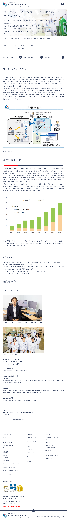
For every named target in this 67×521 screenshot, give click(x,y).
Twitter (5, 448)
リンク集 (29, 457)
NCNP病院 (6, 379)
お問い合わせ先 (50, 461)
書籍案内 (29, 462)
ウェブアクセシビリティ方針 (53, 456)
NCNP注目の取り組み (14, 38)
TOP (4, 38)
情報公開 (5, 441)
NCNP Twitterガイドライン (53, 458)
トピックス (30, 435)
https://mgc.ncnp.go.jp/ (11, 365)
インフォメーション (33, 442)
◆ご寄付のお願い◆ (8, 443)
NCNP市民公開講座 (51, 450)
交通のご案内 (31, 450)
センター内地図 (31, 453)
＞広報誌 (5, 415)
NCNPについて (7, 435)
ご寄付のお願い (50, 448)
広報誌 (5, 438)
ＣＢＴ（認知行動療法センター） (11, 476)
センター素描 (49, 453)
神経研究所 (6, 459)
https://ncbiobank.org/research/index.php (17, 274)
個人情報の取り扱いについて (54, 443)
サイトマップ (49, 445)
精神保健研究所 (7, 461)
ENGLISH (48, 470)
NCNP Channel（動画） (9, 446)
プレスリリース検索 (32, 438)
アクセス (29, 447)
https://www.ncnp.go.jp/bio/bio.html (15, 371)
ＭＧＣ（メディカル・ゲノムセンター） (12, 468)
